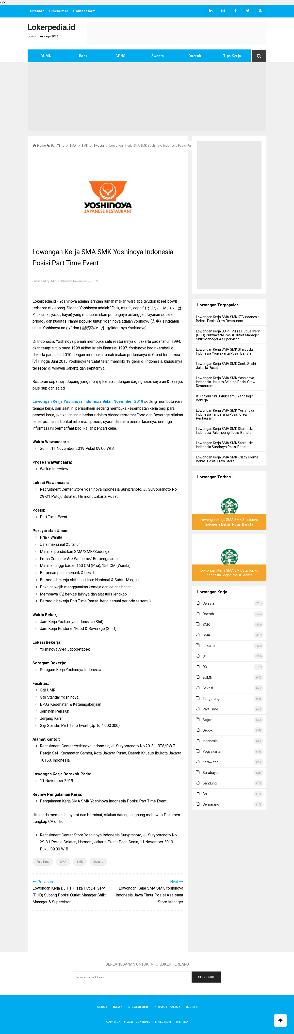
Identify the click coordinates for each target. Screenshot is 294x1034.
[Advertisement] (147, 96)
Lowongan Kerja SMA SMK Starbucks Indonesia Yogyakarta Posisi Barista (225, 351)
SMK (80, 861)
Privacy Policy (167, 1007)
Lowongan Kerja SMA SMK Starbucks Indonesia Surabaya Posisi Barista (225, 445)
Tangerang (211, 699)
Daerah (195, 56)
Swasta (157, 56)
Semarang (211, 804)
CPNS (120, 56)
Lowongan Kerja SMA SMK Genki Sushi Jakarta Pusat (226, 366)
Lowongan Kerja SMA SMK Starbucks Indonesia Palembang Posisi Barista (225, 431)
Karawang (210, 762)
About (101, 1007)
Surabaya (210, 773)
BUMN (46, 56)
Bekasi (208, 688)
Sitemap (37, 11)
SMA (63, 861)
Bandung (210, 783)
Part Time (42, 861)
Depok (207, 730)
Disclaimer (59, 11)
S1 (205, 656)
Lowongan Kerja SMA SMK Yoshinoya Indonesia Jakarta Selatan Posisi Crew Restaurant (225, 382)
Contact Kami (85, 11)
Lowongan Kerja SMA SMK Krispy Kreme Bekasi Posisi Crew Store (227, 459)
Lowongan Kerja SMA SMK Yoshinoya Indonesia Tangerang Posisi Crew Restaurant (225, 414)
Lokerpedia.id (146, 1021)
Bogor (207, 720)
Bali (205, 794)
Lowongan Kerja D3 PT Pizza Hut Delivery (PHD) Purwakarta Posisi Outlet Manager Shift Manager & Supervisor (228, 335)
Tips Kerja (232, 56)
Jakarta (209, 646)
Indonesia (210, 741)
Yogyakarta (212, 751)
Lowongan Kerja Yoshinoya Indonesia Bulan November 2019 (88, 401)
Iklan (118, 1007)
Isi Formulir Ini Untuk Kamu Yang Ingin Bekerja (225, 398)
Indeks (192, 1007)
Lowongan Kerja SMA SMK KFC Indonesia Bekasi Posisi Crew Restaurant (228, 319)
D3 (205, 667)
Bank (83, 56)
